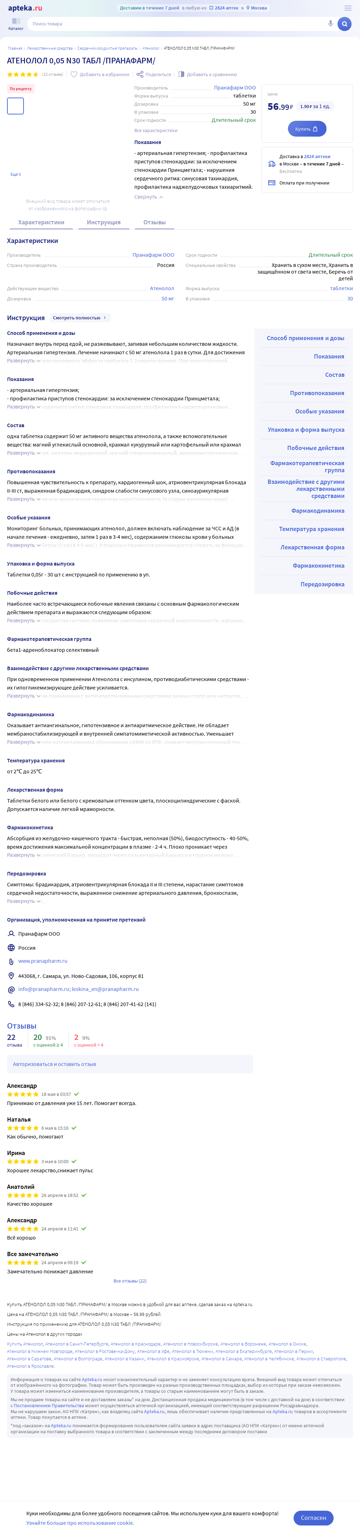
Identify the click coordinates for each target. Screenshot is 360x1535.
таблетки (341, 288)
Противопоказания (317, 393)
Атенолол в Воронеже (243, 1344)
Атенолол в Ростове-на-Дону (105, 1351)
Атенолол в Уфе (153, 1351)
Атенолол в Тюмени (192, 1351)
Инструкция (104, 222)
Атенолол (150, 48)
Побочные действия (316, 448)
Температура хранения (312, 529)
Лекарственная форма (313, 547)
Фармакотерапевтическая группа (307, 466)
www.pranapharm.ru (43, 960)
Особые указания (320, 411)
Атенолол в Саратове (29, 1358)
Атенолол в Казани (124, 1358)
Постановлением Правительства (49, 1405)
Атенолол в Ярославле (30, 1366)
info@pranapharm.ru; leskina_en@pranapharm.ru (78, 988)
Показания (329, 356)
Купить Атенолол (25, 1344)
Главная (15, 48)
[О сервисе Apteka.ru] (348, 8)
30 (350, 298)
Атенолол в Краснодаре (136, 1344)
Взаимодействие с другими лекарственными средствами (306, 489)
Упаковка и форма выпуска (306, 429)
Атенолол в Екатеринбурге (244, 1351)
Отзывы (154, 222)
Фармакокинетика (319, 565)
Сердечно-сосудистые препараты (107, 48)
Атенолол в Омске (287, 1344)
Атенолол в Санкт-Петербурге (76, 1344)
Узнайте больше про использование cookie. (80, 1522)
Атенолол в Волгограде (78, 1358)
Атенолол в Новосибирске (190, 1344)
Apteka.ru (92, 1379)
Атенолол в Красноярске (173, 1358)
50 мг (168, 298)
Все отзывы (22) (130, 1281)
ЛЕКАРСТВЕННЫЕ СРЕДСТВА (50, 48)
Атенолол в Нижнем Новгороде (39, 1351)
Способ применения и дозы (306, 338)
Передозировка (323, 584)
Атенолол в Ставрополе (321, 1358)
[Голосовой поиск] (330, 24)
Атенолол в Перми (293, 1351)
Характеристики (41, 222)
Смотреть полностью (80, 317)
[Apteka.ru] (25, 8)
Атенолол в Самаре (221, 1358)
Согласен (313, 1518)
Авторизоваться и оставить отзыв (54, 1063)
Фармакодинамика (318, 510)
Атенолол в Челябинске (269, 1358)
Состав (335, 374)
